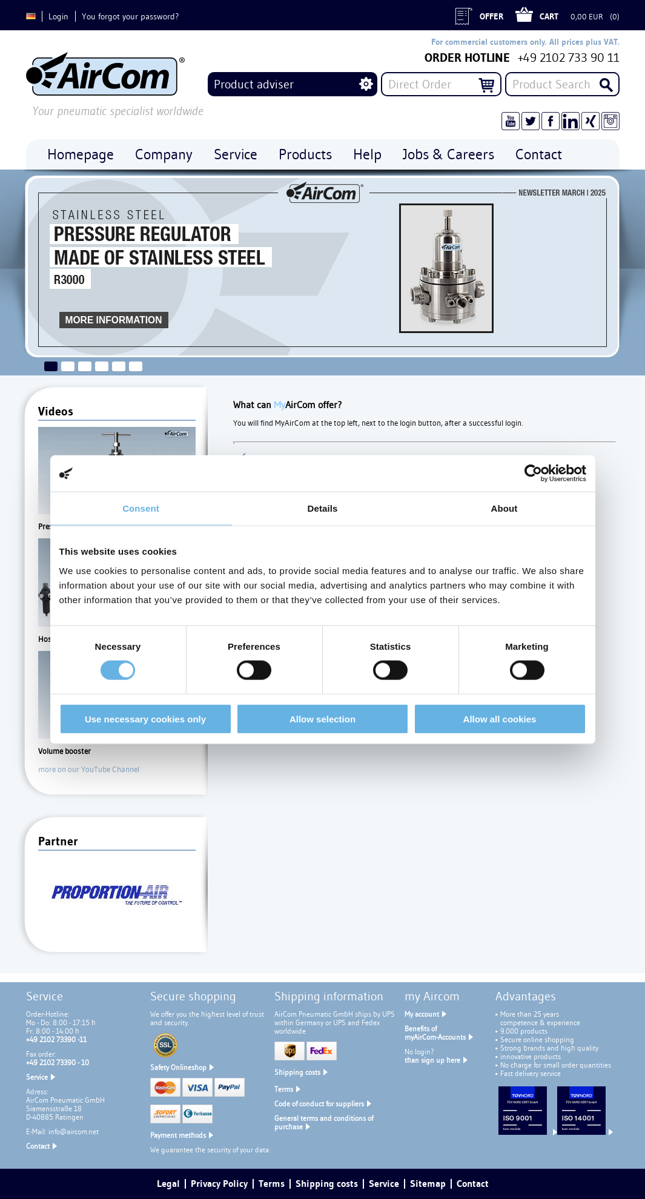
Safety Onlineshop (178, 1067)
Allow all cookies (500, 718)
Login (58, 16)
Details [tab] (323, 508)
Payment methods (178, 1135)
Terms (283, 1089)
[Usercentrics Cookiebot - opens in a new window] (533, 473)
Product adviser (254, 84)
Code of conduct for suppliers (319, 1103)
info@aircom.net (73, 1131)
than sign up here (432, 1060)
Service (37, 1077)
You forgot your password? (130, 16)
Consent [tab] (140, 508)
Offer (491, 16)
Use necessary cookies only (145, 718)
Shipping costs (297, 1072)
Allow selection (322, 718)
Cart (549, 16)
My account (422, 1014)
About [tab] (504, 508)
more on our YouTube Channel (88, 769)
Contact (38, 1146)
